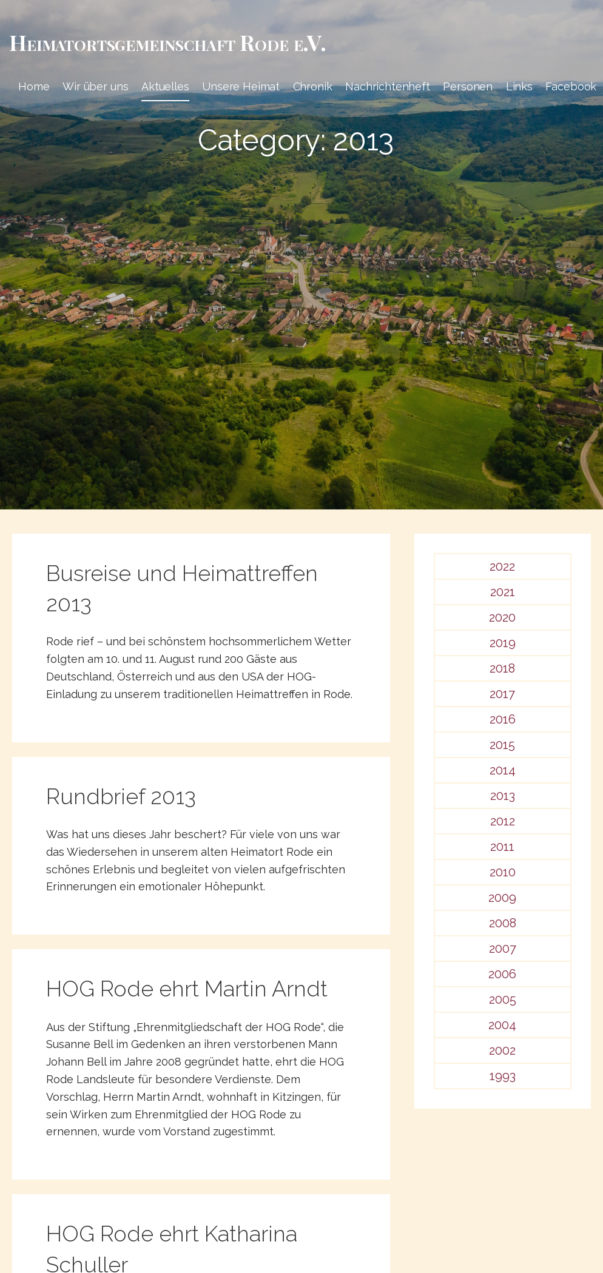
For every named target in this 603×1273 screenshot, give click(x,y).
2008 (502, 923)
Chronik (312, 86)
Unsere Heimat (241, 86)
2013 (502, 795)
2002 (502, 1050)
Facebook (570, 86)
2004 (502, 1025)
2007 (502, 948)
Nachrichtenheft (387, 86)
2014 (503, 770)
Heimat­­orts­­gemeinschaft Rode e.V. (167, 41)
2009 (502, 897)
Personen (468, 86)
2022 (502, 566)
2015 (502, 744)
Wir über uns (95, 86)
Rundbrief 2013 (121, 796)
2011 (502, 846)
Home (33, 86)
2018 (502, 668)
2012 (502, 821)
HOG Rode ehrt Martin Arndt (187, 988)
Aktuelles (165, 86)
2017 (502, 694)
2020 (502, 617)
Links (519, 86)
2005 (502, 999)
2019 (503, 643)
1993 (503, 1076)
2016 (503, 719)
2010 (503, 872)
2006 (502, 974)
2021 (502, 592)
